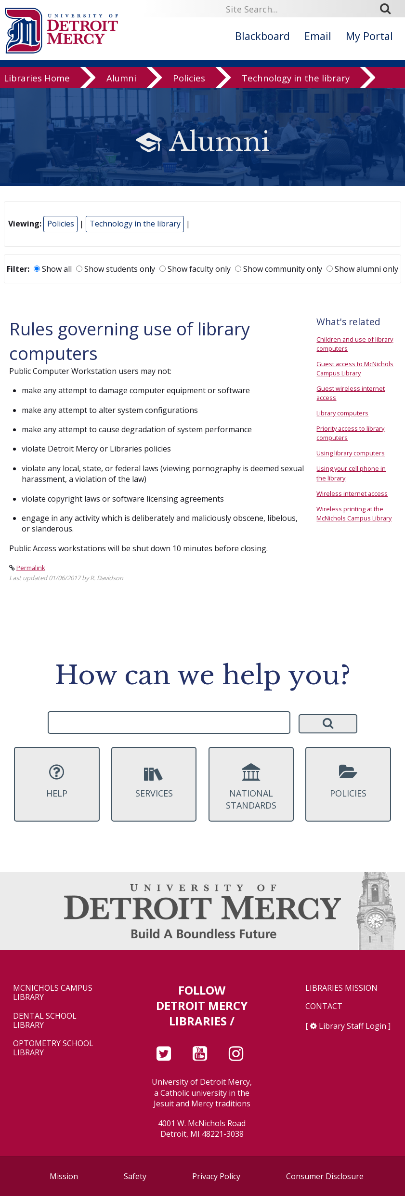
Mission (64, 1176)
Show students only (115, 269)
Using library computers (350, 453)
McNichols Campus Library (52, 992)
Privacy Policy (216, 1176)
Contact (323, 1006)
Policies (189, 81)
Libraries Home (37, 81)
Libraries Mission (341, 988)
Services (154, 781)
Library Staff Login (352, 1026)
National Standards (251, 787)
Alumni (121, 81)
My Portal (369, 36)
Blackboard (262, 36)
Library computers (342, 413)
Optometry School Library (53, 1048)
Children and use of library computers (354, 344)
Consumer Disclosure (325, 1176)
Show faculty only (195, 269)
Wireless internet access (352, 493)
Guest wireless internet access (350, 393)
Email (317, 36)
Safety (135, 1176)
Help (57, 781)
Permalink (30, 567)
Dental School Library (45, 1020)
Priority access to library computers (350, 433)
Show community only (278, 269)
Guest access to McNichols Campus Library (354, 368)
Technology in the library (296, 81)
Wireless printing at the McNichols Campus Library (354, 513)
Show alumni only (362, 269)
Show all (53, 269)
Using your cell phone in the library (351, 473)
